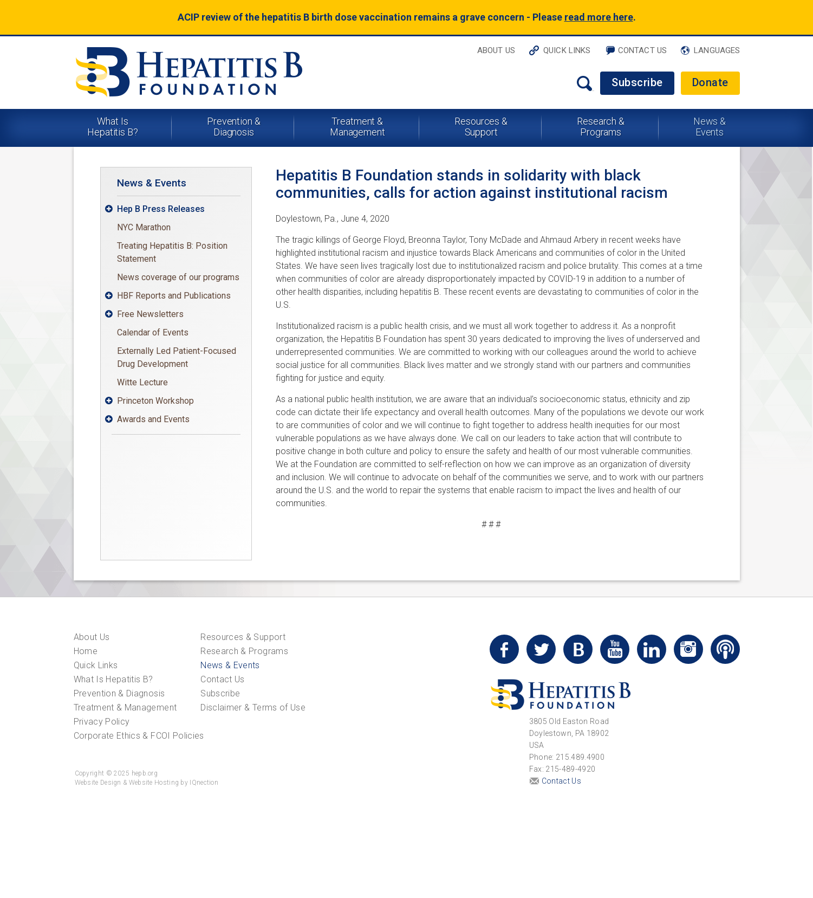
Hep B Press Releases (161, 209)
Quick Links (567, 50)
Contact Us (642, 50)
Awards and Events (153, 419)
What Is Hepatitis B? (112, 126)
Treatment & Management (357, 126)
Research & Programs (601, 126)
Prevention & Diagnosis (234, 126)
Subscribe (637, 82)
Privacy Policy (102, 721)
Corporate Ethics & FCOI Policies (139, 736)
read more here (598, 17)
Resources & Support (481, 126)
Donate (710, 82)
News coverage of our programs (178, 277)
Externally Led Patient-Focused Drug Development (176, 357)
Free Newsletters (150, 314)
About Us (496, 50)
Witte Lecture (142, 382)
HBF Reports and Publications (174, 295)
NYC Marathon (144, 227)
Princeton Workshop (155, 401)
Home (85, 651)
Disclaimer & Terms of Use (252, 707)
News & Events (709, 126)
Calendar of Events (152, 332)
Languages (717, 50)
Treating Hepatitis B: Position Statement (172, 252)
